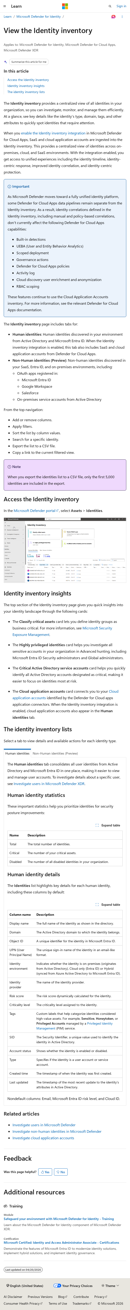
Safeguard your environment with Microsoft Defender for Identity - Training (59, 1219)
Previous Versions (40, 1296)
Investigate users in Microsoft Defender (44, 1124)
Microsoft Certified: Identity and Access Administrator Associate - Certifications (61, 1242)
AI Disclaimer (13, 1296)
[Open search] (110, 6)
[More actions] (122, 16)
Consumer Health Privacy (22, 1303)
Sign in (121, 6)
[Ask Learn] (113, 16)
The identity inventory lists (26, 92)
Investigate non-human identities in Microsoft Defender (57, 1131)
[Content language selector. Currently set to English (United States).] (25, 1286)
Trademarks (81, 1303)
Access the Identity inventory (28, 79)
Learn (8, 16)
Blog (61, 1296)
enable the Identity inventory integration (53, 132)
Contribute (81, 1296)
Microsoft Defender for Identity (38, 16)
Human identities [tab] (17, 753)
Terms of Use (58, 1303)
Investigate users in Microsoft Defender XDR (49, 783)
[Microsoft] (65, 6)
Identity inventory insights (25, 86)
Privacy (99, 1296)
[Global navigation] (4, 6)
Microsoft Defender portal (34, 510)
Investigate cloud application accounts (43, 1137)
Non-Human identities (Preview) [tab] (55, 753)
